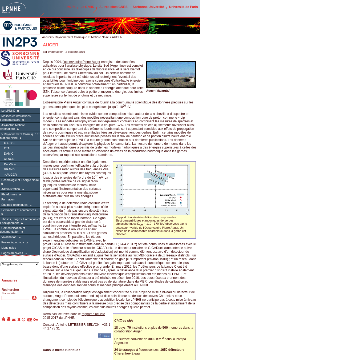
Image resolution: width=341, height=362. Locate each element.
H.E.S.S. (9, 143)
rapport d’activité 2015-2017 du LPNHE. (74, 316)
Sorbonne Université (148, 7)
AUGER (11, 174)
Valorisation (9, 237)
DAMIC (8, 153)
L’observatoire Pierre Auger (62, 102)
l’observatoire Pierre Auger (81, 62)
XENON (9, 158)
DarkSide (10, 164)
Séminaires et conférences (18, 210)
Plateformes (9, 194)
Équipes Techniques (14, 204)
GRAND (9, 169)
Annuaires (9, 280)
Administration (10, 189)
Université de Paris (183, 7)
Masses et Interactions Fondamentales (15, 117)
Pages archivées (12, 253)
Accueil (46, 37)
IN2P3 (71, 7)
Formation (8, 199)
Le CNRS (87, 7)
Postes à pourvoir (12, 242)
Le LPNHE (8, 110)
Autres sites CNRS (113, 7)
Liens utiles (8, 247)
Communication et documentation (12, 229)
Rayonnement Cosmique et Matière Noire (82, 37)
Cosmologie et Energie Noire (20, 180)
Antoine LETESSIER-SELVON (78, 325)
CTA (7, 148)
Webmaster (56, 51)
